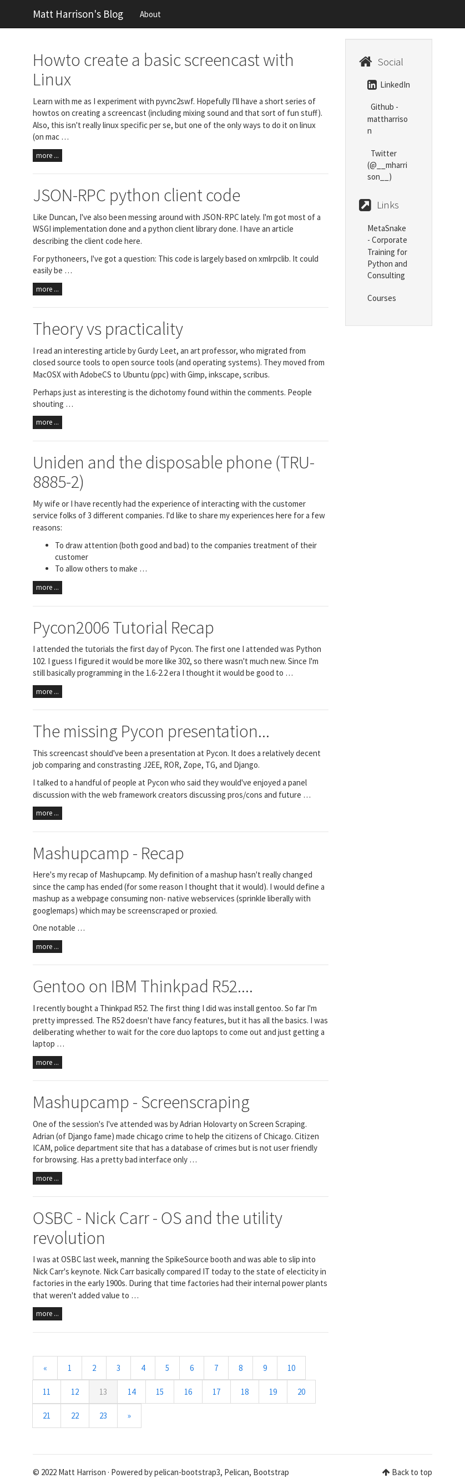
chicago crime (160, 1136)
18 (245, 1391)
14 (131, 1391)
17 (216, 1391)
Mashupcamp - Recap (108, 853)
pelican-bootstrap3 (187, 1472)
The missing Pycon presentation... (151, 731)
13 (103, 1391)
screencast (68, 753)
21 (46, 1415)
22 (75, 1415)
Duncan (62, 217)
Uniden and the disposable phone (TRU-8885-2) (174, 472)
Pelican (236, 1472)
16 (188, 1391)
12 (75, 1391)
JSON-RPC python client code (136, 195)
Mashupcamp (122, 874)
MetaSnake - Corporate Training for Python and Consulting (387, 252)
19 (273, 1391)
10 (291, 1368)
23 (103, 1415)
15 (160, 1391)
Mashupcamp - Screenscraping (141, 1102)
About (150, 14)
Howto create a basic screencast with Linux (163, 69)
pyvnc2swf (174, 101)
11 (46, 1391)
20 (301, 1391)
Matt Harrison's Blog (78, 14)
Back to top (412, 1472)
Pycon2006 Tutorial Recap (123, 627)
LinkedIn (388, 84)
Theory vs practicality (108, 329)
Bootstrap (271, 1472)
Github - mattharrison (387, 118)
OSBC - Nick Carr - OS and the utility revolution (157, 1227)
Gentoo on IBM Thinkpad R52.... (143, 986)
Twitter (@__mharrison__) (387, 165)
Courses (381, 298)
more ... (47, 155)
